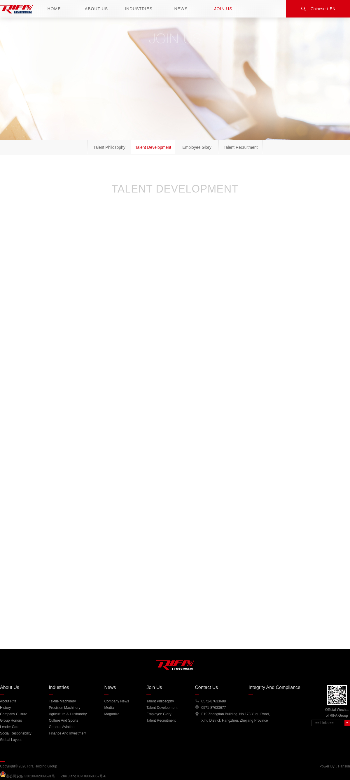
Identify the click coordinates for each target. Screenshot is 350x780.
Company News (116, 701)
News (181, 8)
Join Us (223, 8)
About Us (96, 8)
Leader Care (10, 727)
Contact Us (206, 687)
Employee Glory (196, 147)
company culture (13, 714)
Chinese (318, 8)
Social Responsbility (15, 733)
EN (332, 8)
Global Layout (11, 740)
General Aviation (61, 727)
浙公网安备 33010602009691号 (33, 776)
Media (109, 708)
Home (54, 8)
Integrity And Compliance (274, 687)
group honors (11, 720)
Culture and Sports (63, 720)
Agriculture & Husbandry (68, 714)
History (5, 708)
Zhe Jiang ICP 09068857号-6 (83, 776)
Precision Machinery (64, 708)
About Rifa (8, 701)
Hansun (344, 766)
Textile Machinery (62, 701)
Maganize (111, 714)
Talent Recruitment (241, 147)
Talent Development (153, 147)
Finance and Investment (67, 733)
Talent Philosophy (109, 147)
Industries (139, 8)
